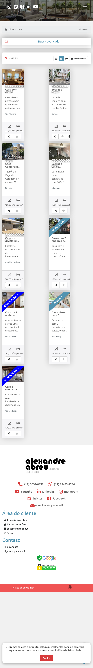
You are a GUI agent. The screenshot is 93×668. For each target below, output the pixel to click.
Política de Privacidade (68, 649)
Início (9, 29)
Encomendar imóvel (16, 605)
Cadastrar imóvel (15, 600)
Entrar (9, 609)
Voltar (83, 29)
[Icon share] (9, 6)
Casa (19, 29)
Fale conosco (11, 623)
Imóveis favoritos (15, 596)
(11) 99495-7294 (64, 560)
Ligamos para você (14, 627)
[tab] (46, 41)
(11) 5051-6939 (34, 560)
